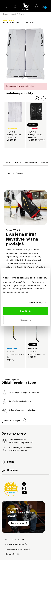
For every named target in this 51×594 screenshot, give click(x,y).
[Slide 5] (35, 76)
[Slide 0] (16, 76)
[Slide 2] (26, 76)
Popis (8, 163)
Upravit (25, 320)
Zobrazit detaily (35, 302)
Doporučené (31, 163)
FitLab (18, 163)
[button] (43, 6)
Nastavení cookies (12, 554)
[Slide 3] (30, 76)
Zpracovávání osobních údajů (17, 549)
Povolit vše (25, 311)
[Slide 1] (21, 76)
